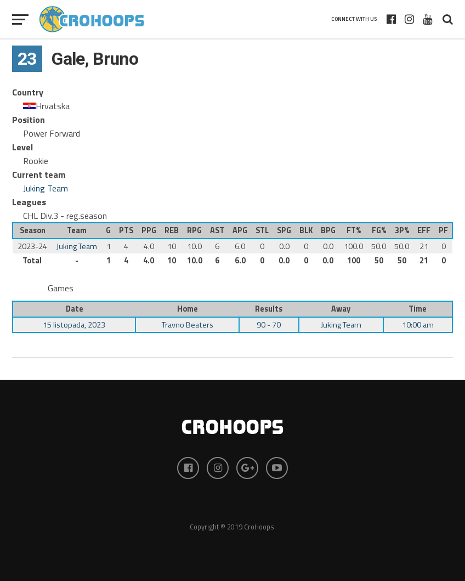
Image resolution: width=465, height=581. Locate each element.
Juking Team (45, 188)
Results (268, 309)
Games (60, 288)
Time (418, 309)
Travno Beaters (187, 325)
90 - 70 (269, 325)
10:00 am (418, 325)
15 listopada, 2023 (74, 325)
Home (187, 309)
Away (340, 309)
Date (74, 309)
